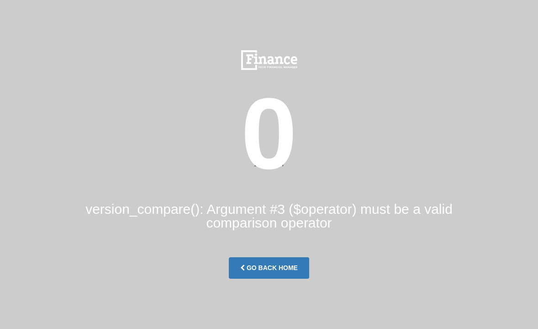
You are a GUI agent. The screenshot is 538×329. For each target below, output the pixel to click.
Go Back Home (269, 267)
